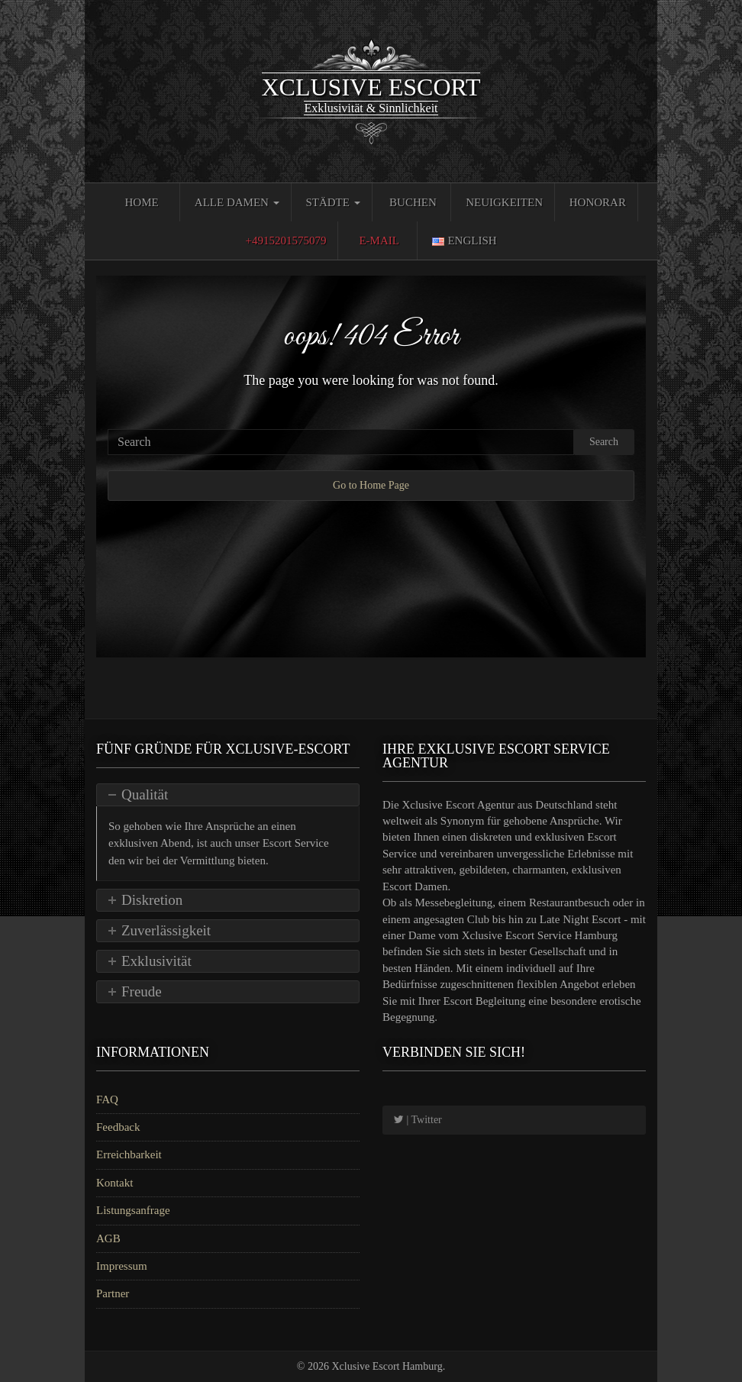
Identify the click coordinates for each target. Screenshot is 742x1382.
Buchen (413, 202)
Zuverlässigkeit (166, 930)
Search (603, 441)
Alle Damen (237, 202)
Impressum (121, 1266)
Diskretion (151, 900)
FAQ (107, 1099)
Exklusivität (156, 961)
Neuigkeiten (504, 202)
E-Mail (379, 240)
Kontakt (114, 1183)
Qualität (144, 794)
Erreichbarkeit (129, 1154)
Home (141, 202)
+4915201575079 (285, 240)
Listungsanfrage (133, 1210)
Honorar (597, 202)
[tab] (228, 794)
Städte (332, 202)
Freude (141, 991)
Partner (112, 1293)
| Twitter (418, 1119)
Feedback (118, 1127)
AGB (108, 1238)
